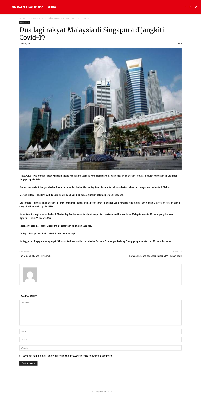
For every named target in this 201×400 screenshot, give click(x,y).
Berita (52, 7)
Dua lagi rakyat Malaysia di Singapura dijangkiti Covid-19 (91, 33)
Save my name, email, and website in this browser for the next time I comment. (67, 355)
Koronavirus (33, 18)
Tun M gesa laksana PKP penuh (35, 256)
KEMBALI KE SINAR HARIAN (27, 7)
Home (22, 18)
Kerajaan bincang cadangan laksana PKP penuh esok (155, 256)
